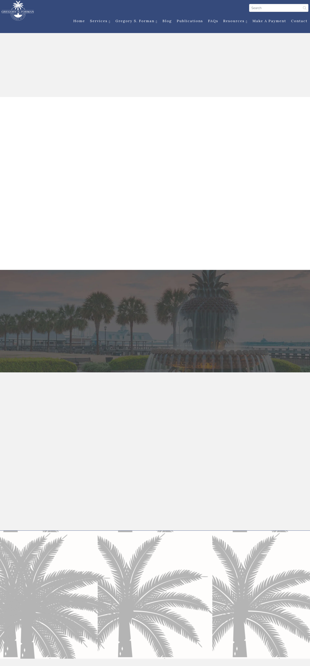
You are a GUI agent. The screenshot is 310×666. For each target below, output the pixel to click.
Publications (188, 21)
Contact (298, 21)
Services (98, 21)
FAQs (211, 21)
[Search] (277, 8)
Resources (234, 21)
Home (77, 21)
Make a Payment (268, 21)
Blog (165, 21)
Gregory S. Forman (135, 21)
